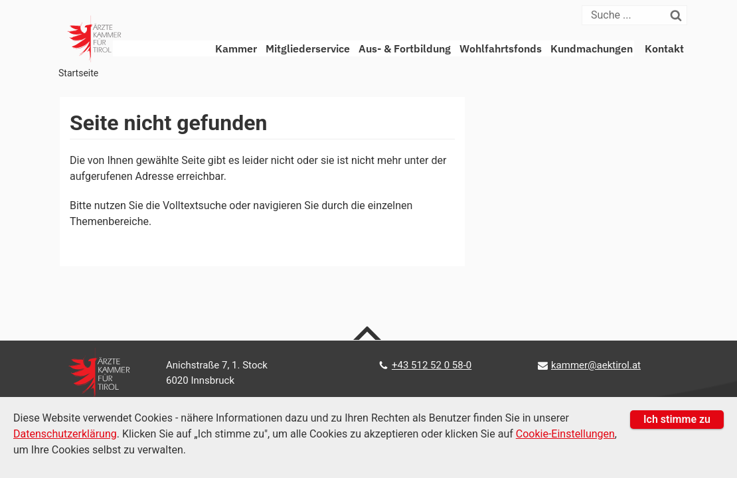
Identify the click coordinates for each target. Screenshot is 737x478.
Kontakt (664, 48)
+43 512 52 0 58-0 (431, 365)
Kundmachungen (591, 48)
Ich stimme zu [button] (676, 419)
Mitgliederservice (308, 48)
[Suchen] (679, 15)
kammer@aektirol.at (596, 365)
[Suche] (626, 15)
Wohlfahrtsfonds (500, 48)
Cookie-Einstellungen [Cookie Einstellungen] (565, 434)
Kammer (236, 48)
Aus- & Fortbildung (405, 48)
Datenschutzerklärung (65, 434)
